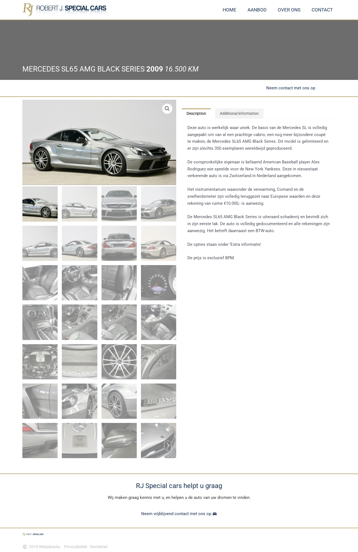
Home (229, 10)
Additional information (244, 113)
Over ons (289, 10)
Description (197, 113)
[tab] (197, 113)
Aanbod (257, 10)
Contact (322, 10)
